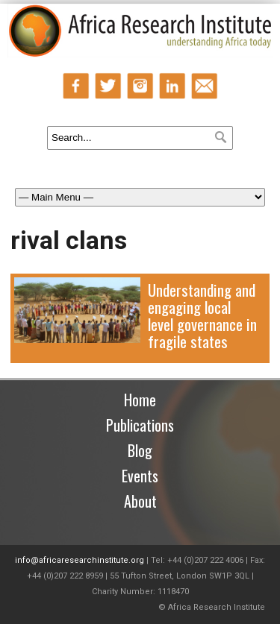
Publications (140, 425)
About (140, 501)
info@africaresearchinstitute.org (79, 560)
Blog (140, 450)
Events (140, 475)
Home (140, 399)
